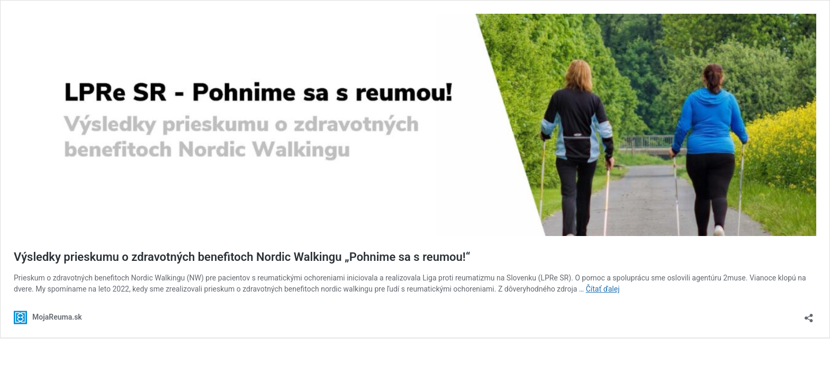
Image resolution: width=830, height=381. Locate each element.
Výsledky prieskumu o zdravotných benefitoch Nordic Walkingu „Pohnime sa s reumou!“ (242, 257)
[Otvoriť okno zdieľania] (808, 314)
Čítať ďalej (603, 289)
